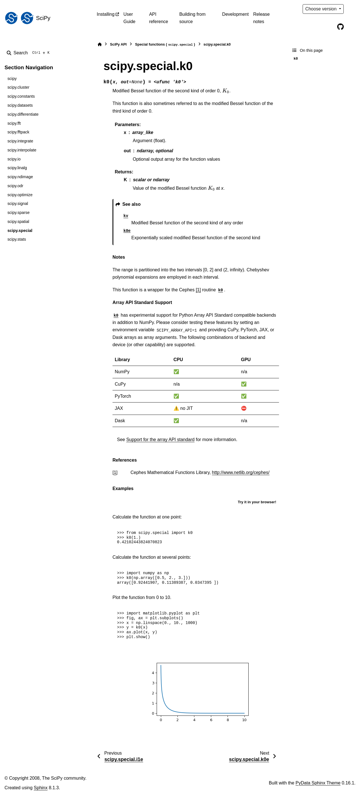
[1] (198, 289)
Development (235, 14)
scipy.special (19, 230)
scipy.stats (16, 239)
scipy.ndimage (20, 177)
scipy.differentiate (23, 114)
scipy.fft (14, 123)
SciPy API (118, 44)
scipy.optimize (19, 195)
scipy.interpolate (21, 150)
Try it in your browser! (257, 502)
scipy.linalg (17, 168)
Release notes (261, 18)
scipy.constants (21, 96)
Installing (105, 14)
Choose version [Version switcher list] (321, 8)
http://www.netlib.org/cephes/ (241, 472)
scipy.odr (15, 186)
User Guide (129, 18)
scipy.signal (17, 203)
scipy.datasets (20, 105)
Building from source (192, 18)
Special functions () (165, 44)
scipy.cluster (18, 87)
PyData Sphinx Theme (318, 783)
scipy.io (14, 159)
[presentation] (226, 91)
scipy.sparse (18, 212)
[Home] (100, 44)
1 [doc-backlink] (115, 472)
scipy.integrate (20, 141)
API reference (158, 18)
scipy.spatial (18, 221)
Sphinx (41, 787)
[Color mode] (352, 9)
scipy (12, 78)
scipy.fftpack (18, 132)
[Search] (29, 53)
